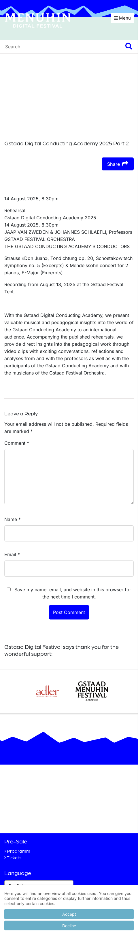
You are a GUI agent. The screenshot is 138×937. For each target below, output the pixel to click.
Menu (122, 18)
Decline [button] (69, 925)
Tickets (14, 857)
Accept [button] (69, 914)
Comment (16, 443)
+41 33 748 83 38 (35, 819)
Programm (18, 851)
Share (117, 164)
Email (12, 554)
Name (12, 519)
